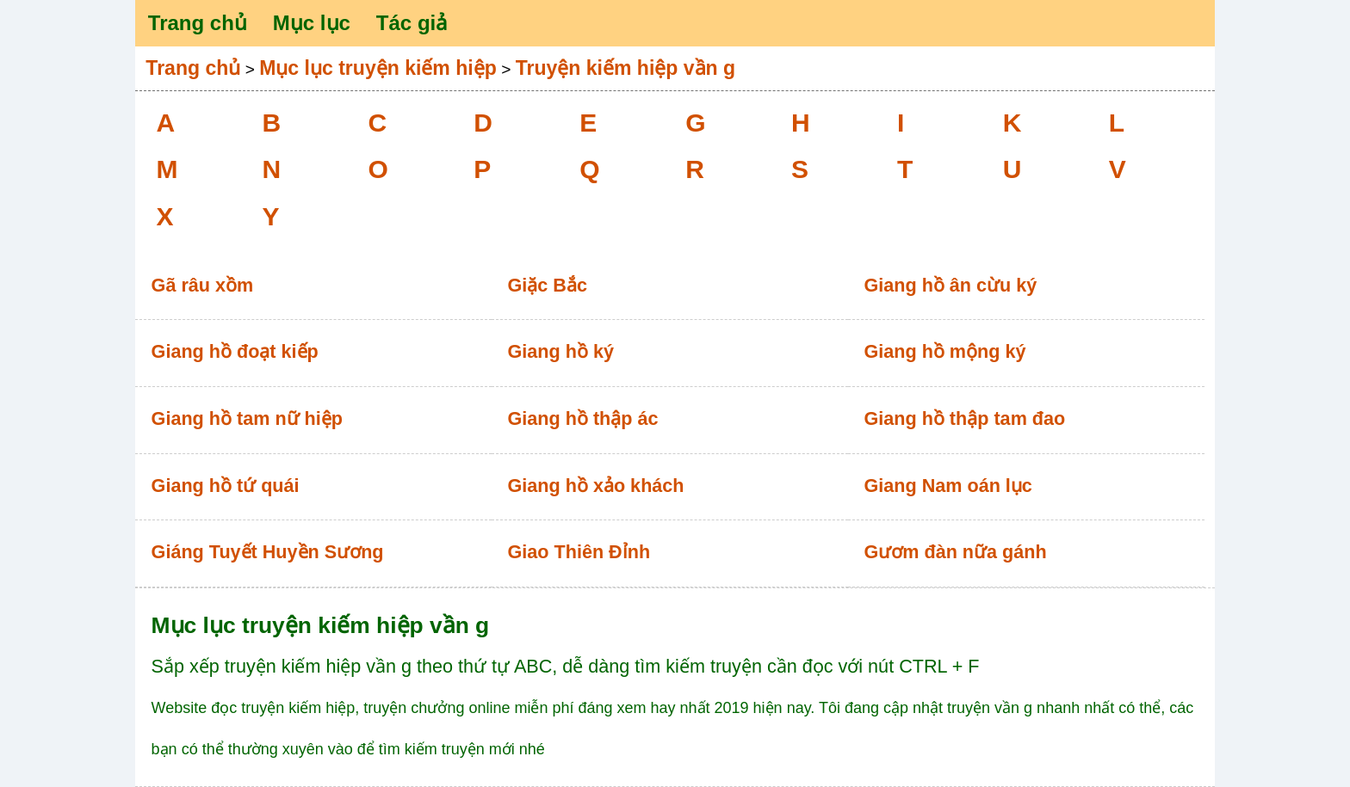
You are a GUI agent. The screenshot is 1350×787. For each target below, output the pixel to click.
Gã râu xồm (203, 285)
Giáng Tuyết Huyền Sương (268, 552)
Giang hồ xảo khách (596, 485)
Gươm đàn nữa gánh (955, 552)
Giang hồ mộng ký (944, 351)
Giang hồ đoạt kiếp (235, 351)
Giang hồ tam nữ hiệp (247, 418)
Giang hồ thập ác (583, 418)
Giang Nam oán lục (947, 485)
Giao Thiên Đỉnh (579, 552)
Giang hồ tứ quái (226, 485)
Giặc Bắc (547, 285)
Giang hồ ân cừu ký (950, 285)
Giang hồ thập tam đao (964, 418)
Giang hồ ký (561, 351)
